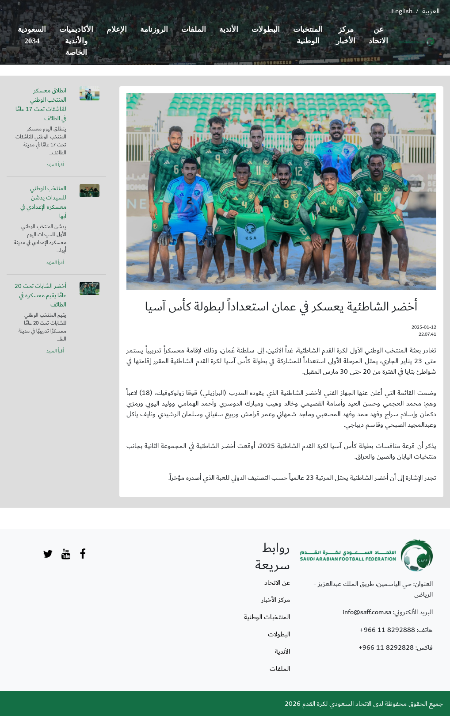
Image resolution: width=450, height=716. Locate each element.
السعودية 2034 (32, 35)
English (401, 11)
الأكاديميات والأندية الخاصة (76, 41)
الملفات (193, 29)
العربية (430, 11)
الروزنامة (154, 29)
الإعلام (117, 29)
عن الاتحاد (378, 35)
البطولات (266, 29)
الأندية (228, 29)
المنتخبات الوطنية (308, 35)
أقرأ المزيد (55, 165)
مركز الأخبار (345, 35)
